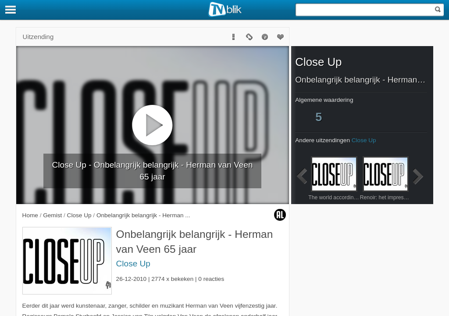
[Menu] (11, 9)
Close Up (133, 263)
